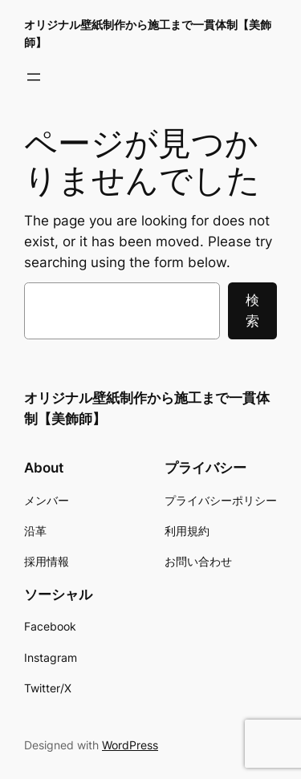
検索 (252, 310)
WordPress (130, 745)
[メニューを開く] (33, 77)
